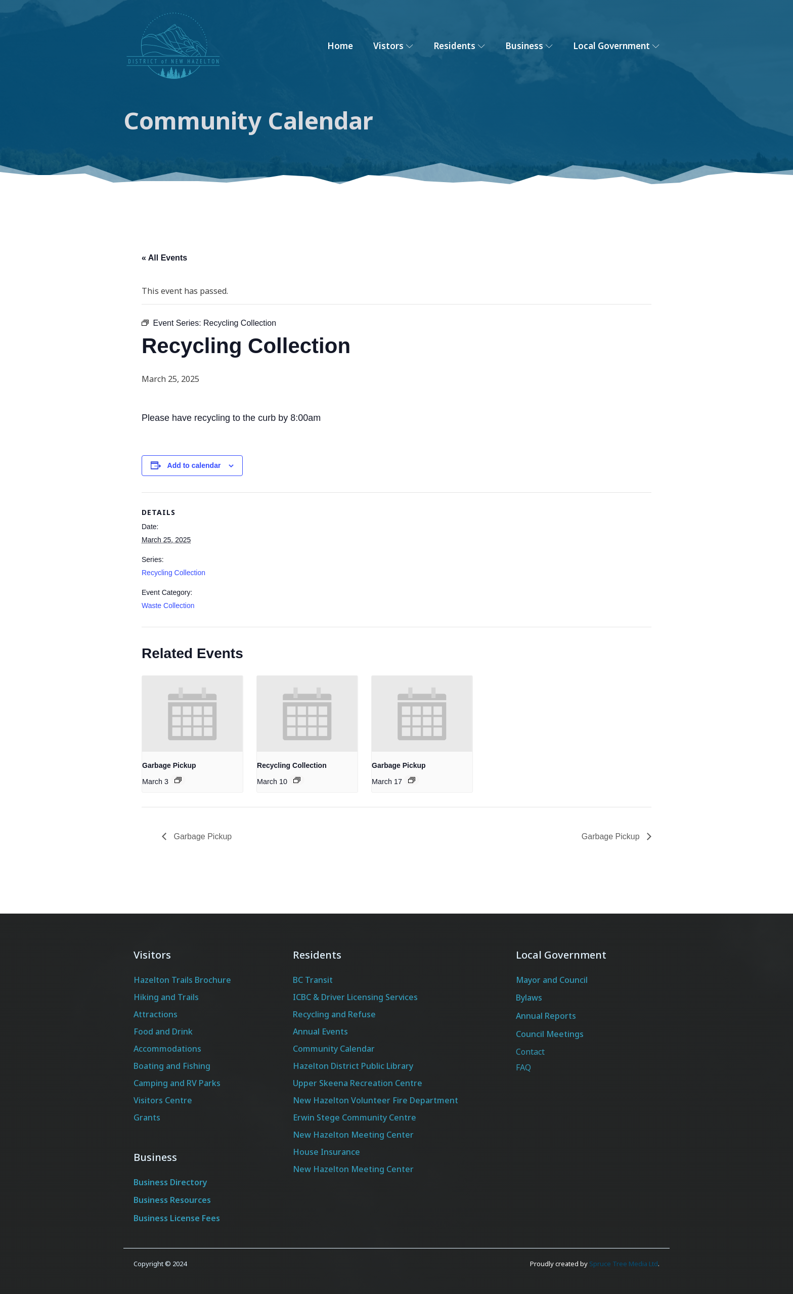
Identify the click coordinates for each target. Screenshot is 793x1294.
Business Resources (172, 1199)
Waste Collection (168, 605)
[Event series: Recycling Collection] (296, 780)
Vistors (393, 46)
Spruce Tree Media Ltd (623, 1263)
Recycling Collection (173, 573)
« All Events (164, 257)
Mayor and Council (552, 979)
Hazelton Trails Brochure (182, 979)
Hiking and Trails (166, 997)
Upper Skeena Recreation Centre (357, 1083)
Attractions (156, 1014)
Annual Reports (546, 1015)
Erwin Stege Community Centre (354, 1117)
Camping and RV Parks (177, 1083)
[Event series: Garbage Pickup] (178, 780)
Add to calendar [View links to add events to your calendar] (194, 465)
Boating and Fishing (172, 1065)
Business (529, 46)
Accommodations (167, 1048)
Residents (459, 46)
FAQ (523, 1067)
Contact (530, 1051)
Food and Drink (163, 1031)
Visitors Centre (163, 1100)
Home (340, 46)
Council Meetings (550, 1034)
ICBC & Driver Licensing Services (355, 997)
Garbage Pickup (169, 765)
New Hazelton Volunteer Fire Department (375, 1100)
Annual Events (320, 1031)
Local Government (616, 46)
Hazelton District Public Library (353, 1065)
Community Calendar (334, 1048)
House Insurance (326, 1151)
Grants (147, 1117)
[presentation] (192, 713)
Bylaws (529, 997)
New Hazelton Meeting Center (353, 1134)
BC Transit (313, 979)
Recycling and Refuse (334, 1014)
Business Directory (170, 1182)
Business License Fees (177, 1218)
